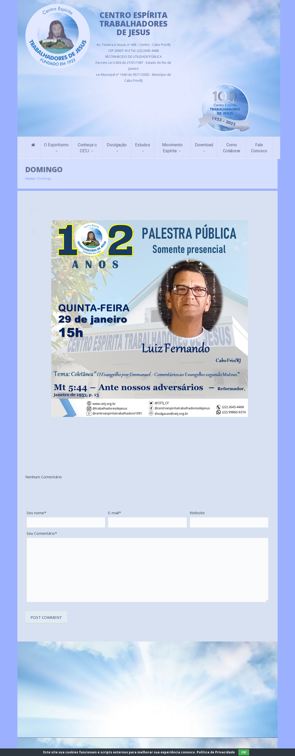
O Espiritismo (56, 142)
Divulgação (117, 142)
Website (197, 512)
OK (243, 752)
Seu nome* (36, 512)
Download (204, 142)
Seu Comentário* (42, 533)
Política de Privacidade (216, 752)
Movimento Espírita (172, 145)
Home (30, 176)
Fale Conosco (259, 145)
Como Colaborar (231, 145)
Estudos (142, 142)
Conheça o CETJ (87, 145)
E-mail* (114, 512)
